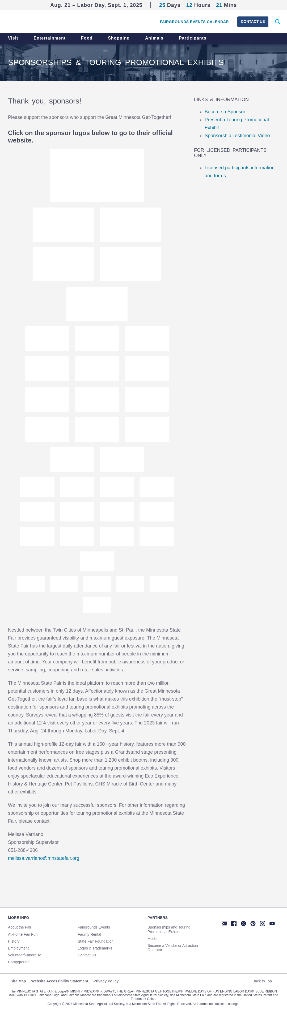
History (14, 941)
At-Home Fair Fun (22, 934)
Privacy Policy (106, 981)
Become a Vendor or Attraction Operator (172, 947)
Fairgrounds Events (94, 927)
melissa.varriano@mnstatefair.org (43, 858)
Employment (18, 948)
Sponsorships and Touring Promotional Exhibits (169, 929)
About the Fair (19, 927)
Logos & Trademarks (95, 948)
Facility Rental (89, 934)
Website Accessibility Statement (59, 981)
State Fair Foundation (96, 941)
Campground (18, 962)
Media (152, 938)
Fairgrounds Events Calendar (194, 22)
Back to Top (264, 981)
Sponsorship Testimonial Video (237, 135)
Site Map (18, 981)
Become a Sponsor (225, 111)
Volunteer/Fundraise (24, 955)
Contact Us (253, 21)
